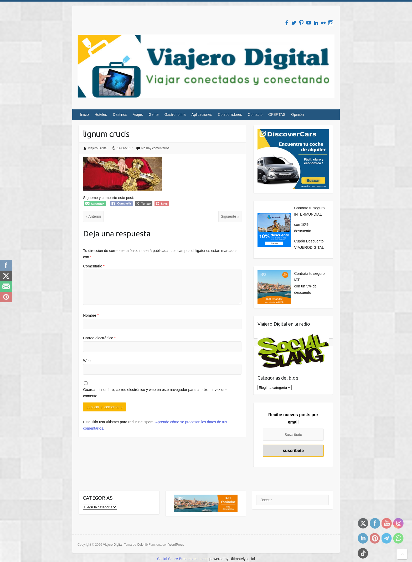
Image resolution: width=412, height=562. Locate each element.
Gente (154, 114)
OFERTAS (276, 114)
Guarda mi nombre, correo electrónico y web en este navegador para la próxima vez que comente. (155, 392)
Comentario (94, 266)
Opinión (297, 114)
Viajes (138, 114)
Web (87, 361)
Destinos (120, 114)
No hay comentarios (155, 148)
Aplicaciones (202, 114)
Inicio (84, 114)
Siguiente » (230, 216)
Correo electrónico (99, 338)
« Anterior (93, 216)
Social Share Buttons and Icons (182, 559)
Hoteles (101, 114)
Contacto (255, 114)
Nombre (91, 315)
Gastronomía (175, 114)
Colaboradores (230, 114)
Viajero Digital (97, 148)
